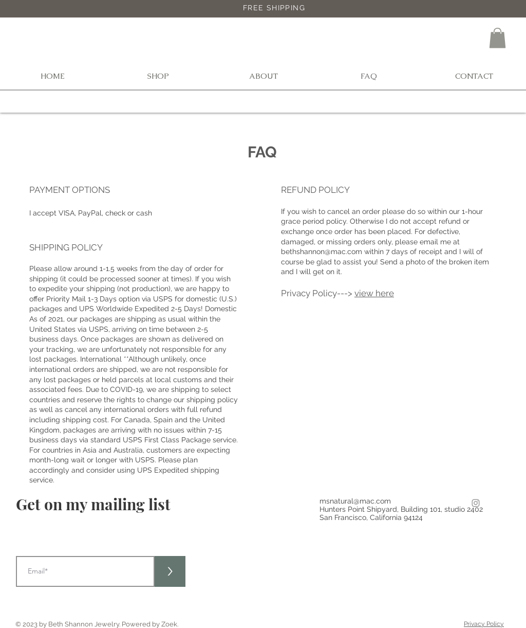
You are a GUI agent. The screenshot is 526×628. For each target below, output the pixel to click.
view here (374, 293)
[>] (170, 571)
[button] (497, 38)
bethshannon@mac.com (321, 251)
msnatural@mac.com (355, 501)
